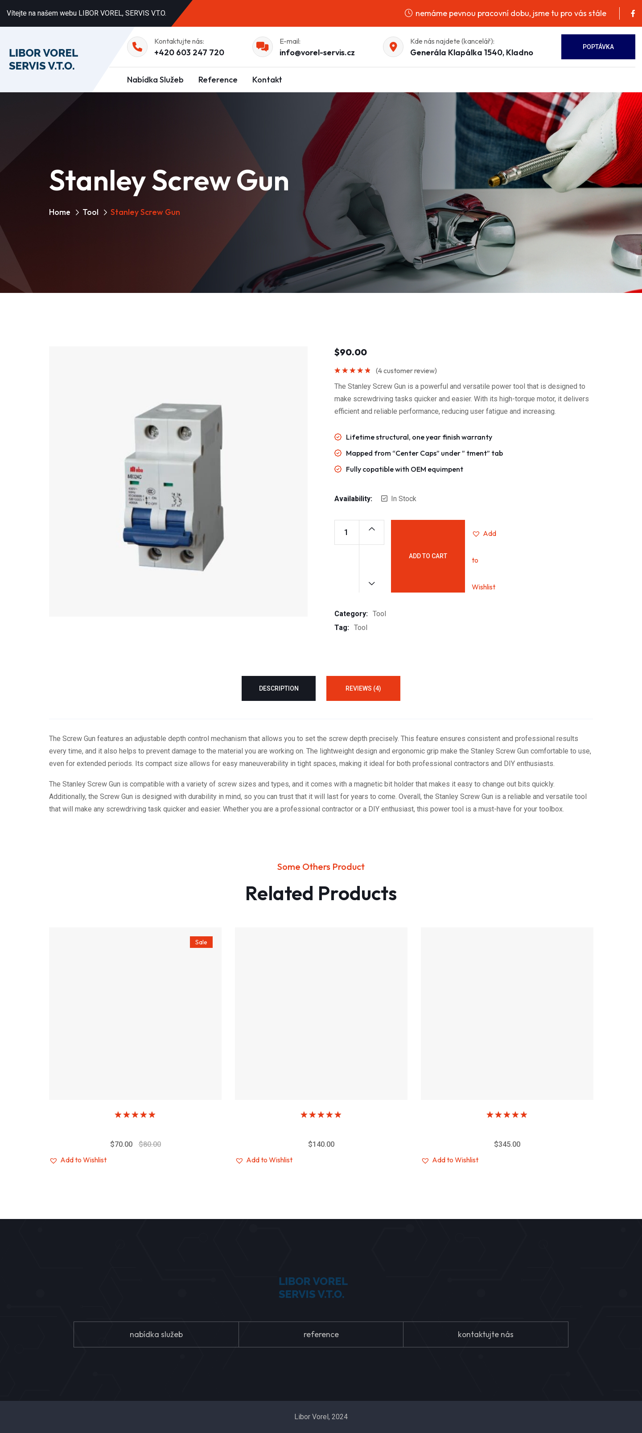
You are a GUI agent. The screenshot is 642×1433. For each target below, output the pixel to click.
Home (60, 212)
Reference (218, 79)
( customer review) (406, 370)
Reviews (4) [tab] (363, 688)
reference (321, 1334)
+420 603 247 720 (189, 52)
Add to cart (428, 556)
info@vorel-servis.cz (317, 52)
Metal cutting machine (507, 1128)
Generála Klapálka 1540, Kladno (471, 52)
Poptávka (598, 46)
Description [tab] (279, 688)
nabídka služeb (156, 1334)
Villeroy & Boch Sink (136, 1128)
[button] (485, 533)
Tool (91, 212)
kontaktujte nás (485, 1334)
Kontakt (267, 79)
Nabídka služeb (155, 79)
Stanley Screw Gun (321, 1128)
